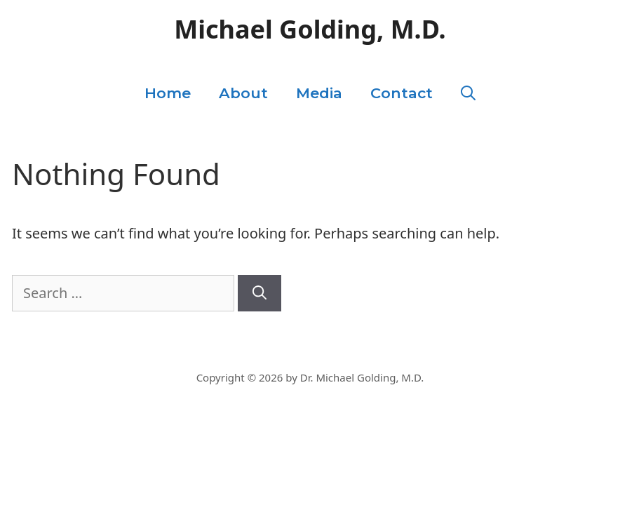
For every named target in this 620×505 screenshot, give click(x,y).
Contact (401, 93)
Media (319, 93)
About (243, 93)
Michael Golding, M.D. (310, 29)
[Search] (259, 293)
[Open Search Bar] (468, 93)
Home (167, 93)
